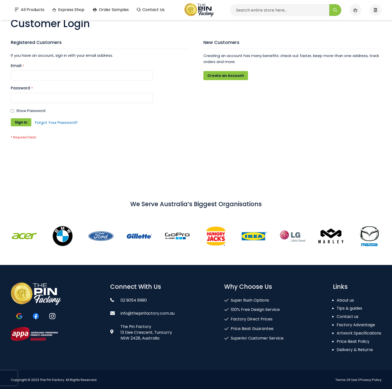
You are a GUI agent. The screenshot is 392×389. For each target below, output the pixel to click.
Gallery (110, 6)
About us (345, 300)
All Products (29, 23)
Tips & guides (349, 308)
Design (24, 6)
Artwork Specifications (359, 333)
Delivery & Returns (355, 350)
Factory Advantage (356, 325)
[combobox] (285, 23)
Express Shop (68, 23)
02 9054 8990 (292, 6)
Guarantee (66, 6)
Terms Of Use (346, 379)
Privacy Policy (370, 379)
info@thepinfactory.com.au (349, 6)
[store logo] (199, 23)
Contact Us (151, 23)
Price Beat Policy (353, 341)
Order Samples (110, 23)
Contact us (347, 316)
